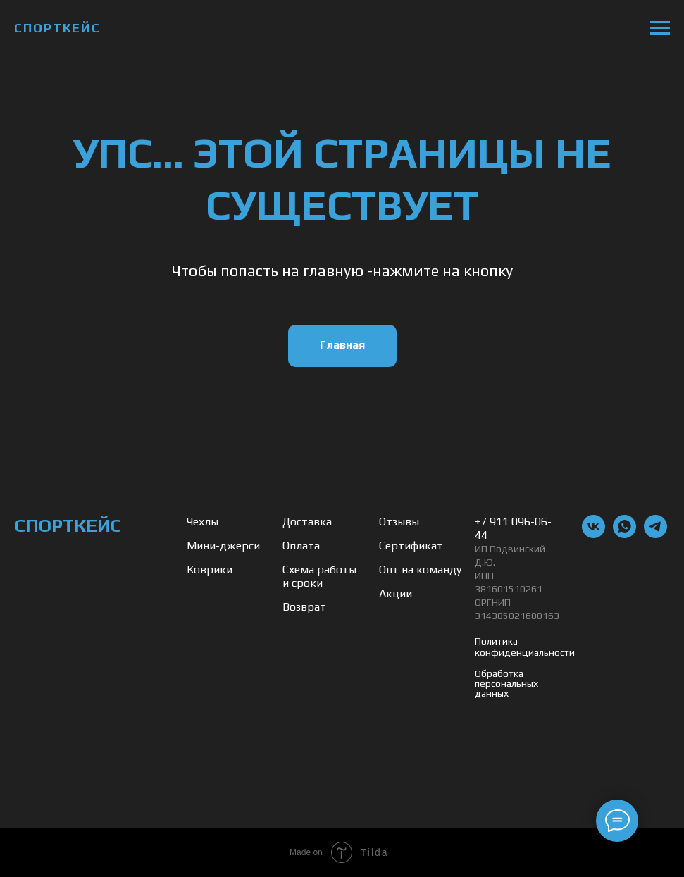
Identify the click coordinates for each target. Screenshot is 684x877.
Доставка (307, 521)
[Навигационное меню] (660, 28)
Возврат (304, 607)
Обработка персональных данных (506, 683)
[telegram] (655, 534)
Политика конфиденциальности (525, 646)
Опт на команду (420, 569)
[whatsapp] (624, 534)
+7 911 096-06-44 (513, 528)
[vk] (593, 534)
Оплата (301, 545)
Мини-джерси (223, 545)
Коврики (209, 569)
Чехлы (202, 521)
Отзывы (399, 521)
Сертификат (411, 545)
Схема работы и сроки (319, 576)
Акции (395, 593)
